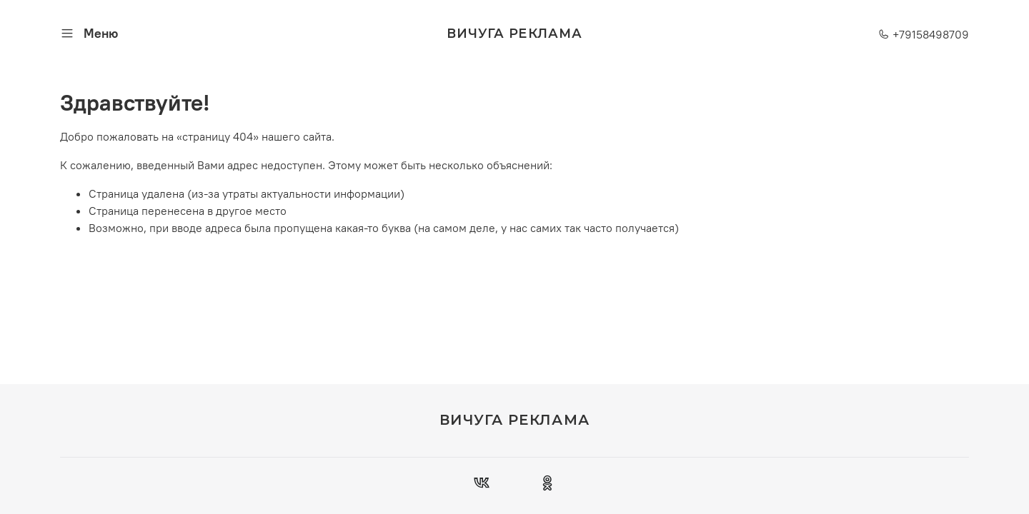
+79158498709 (923, 34)
